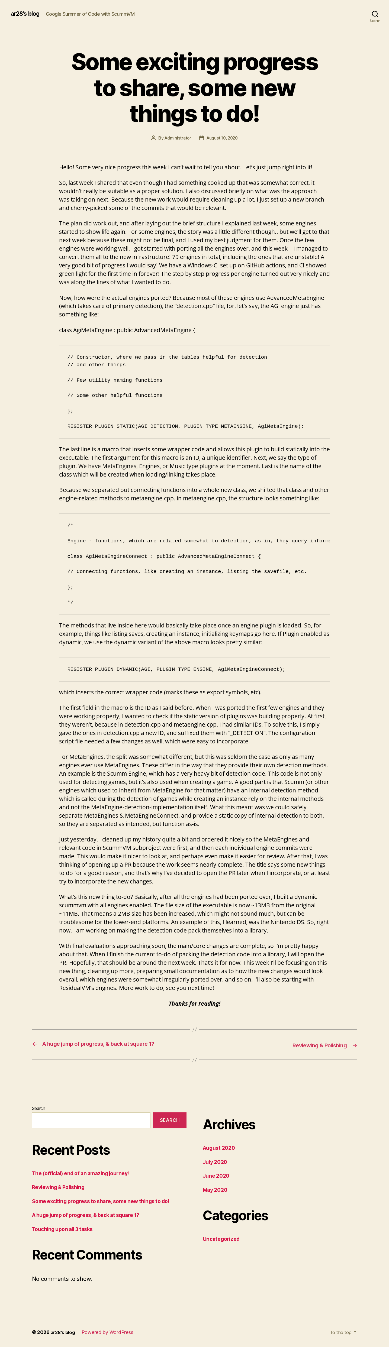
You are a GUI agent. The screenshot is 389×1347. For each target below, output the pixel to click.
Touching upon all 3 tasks (65, 1228)
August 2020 (221, 1147)
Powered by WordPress (109, 1332)
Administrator (176, 138)
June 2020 (217, 1175)
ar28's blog (27, 13)
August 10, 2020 (222, 138)
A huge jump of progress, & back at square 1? (92, 1214)
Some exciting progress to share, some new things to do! (107, 1200)
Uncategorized (223, 1238)
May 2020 (216, 1189)
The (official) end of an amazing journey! (85, 1172)
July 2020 (216, 1161)
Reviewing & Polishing (61, 1186)
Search (38, 1107)
